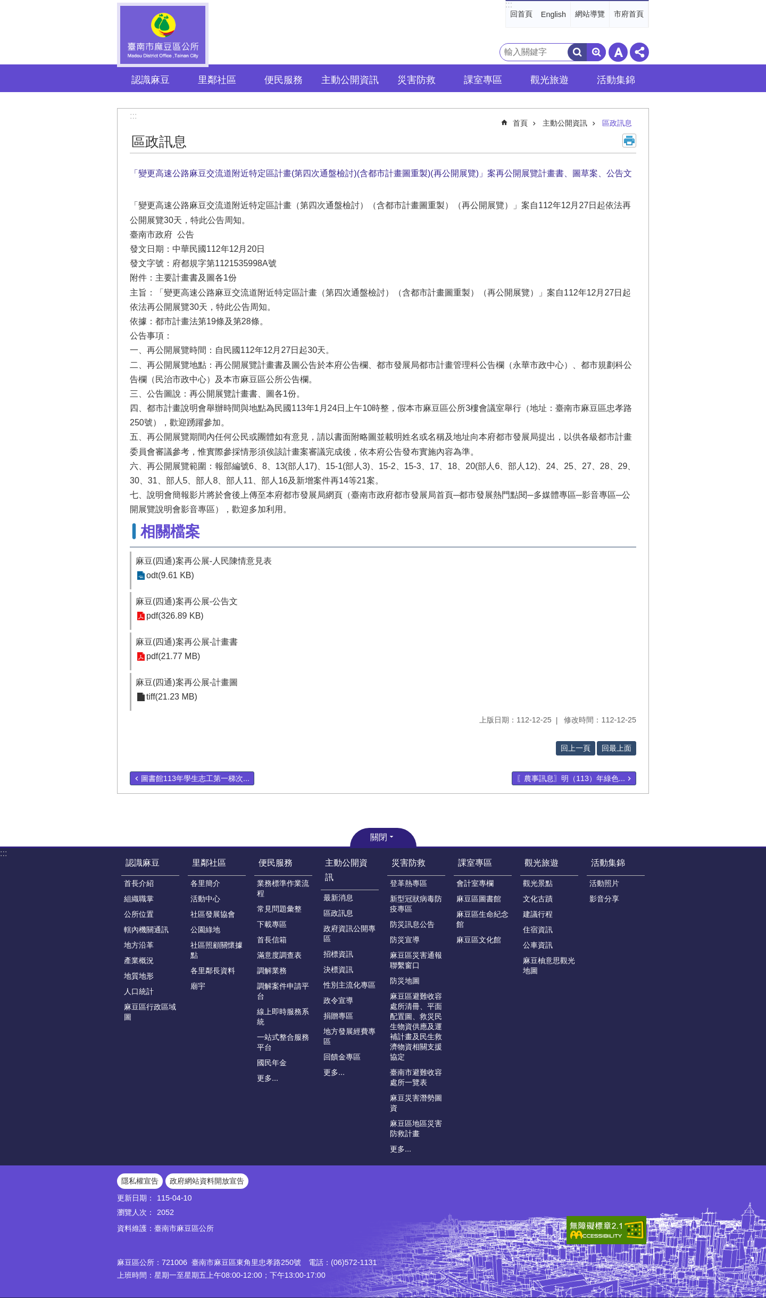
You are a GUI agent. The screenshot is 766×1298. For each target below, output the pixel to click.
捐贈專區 (338, 1016)
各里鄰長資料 (212, 970)
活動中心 (205, 898)
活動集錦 (608, 862)
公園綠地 (205, 929)
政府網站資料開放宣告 (207, 1181)
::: (508, 4)
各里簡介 (205, 883)
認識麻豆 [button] (150, 80)
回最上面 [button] (616, 748)
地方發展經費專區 (349, 1036)
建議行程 (538, 914)
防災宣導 (405, 939)
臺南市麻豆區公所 (163, 35)
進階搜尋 (596, 52)
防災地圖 (405, 980)
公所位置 (139, 914)
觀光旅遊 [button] (549, 80)
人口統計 (139, 991)
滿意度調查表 (279, 955)
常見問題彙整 (279, 909)
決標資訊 (338, 969)
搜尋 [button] (577, 52)
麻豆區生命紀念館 (482, 919)
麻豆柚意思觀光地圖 (549, 965)
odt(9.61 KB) (170, 575)
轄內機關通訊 (146, 929)
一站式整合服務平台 (283, 1042)
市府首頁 (629, 14)
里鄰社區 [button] (217, 80)
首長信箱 (272, 939)
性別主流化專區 (349, 985)
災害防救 (409, 862)
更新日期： (135, 1198)
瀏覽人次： (135, 1212)
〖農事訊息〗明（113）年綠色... (571, 778)
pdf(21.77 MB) (173, 656)
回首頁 (521, 14)
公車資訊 (538, 945)
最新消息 (338, 897)
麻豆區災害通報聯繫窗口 (416, 960)
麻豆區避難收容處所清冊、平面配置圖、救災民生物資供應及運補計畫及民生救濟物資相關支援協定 (416, 1026)
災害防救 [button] (416, 80)
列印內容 (629, 140)
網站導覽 (590, 14)
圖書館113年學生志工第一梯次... (195, 778)
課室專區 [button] (483, 80)
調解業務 (272, 970)
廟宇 (197, 986)
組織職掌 (139, 898)
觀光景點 (538, 883)
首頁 (520, 123)
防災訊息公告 (412, 924)
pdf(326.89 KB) (175, 616)
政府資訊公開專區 (349, 933)
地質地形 (139, 976)
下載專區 (272, 924)
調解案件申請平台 (283, 991)
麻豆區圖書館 (478, 898)
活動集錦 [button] (616, 80)
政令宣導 (338, 1000)
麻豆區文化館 (478, 939)
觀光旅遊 (541, 862)
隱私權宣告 (140, 1181)
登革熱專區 (408, 883)
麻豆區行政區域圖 (150, 1012)
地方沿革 (139, 945)
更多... (267, 1078)
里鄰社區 (209, 862)
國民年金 (272, 1062)
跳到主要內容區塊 (5, 5)
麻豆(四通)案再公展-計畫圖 (187, 682)
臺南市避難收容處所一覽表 (416, 1077)
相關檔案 (170, 531)
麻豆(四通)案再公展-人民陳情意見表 (204, 560)
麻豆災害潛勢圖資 (416, 1103)
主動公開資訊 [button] (350, 80)
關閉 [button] (378, 837)
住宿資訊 (538, 929)
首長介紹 (139, 883)
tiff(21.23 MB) (171, 697)
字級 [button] (618, 52)
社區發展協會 (212, 914)
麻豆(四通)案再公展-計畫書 (187, 641)
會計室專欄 (475, 883)
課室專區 (475, 862)
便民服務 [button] (283, 80)
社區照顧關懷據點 (216, 950)
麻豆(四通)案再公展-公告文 (187, 601)
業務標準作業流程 (283, 888)
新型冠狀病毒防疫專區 (416, 903)
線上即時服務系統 (283, 1016)
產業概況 (139, 960)
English (553, 14)
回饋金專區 (342, 1057)
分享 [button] (639, 52)
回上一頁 (575, 748)
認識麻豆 (143, 862)
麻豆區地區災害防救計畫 (416, 1128)
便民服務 (276, 862)
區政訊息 (617, 123)
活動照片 (604, 883)
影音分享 (604, 898)
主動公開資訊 (565, 123)
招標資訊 (338, 954)
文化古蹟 (538, 898)
